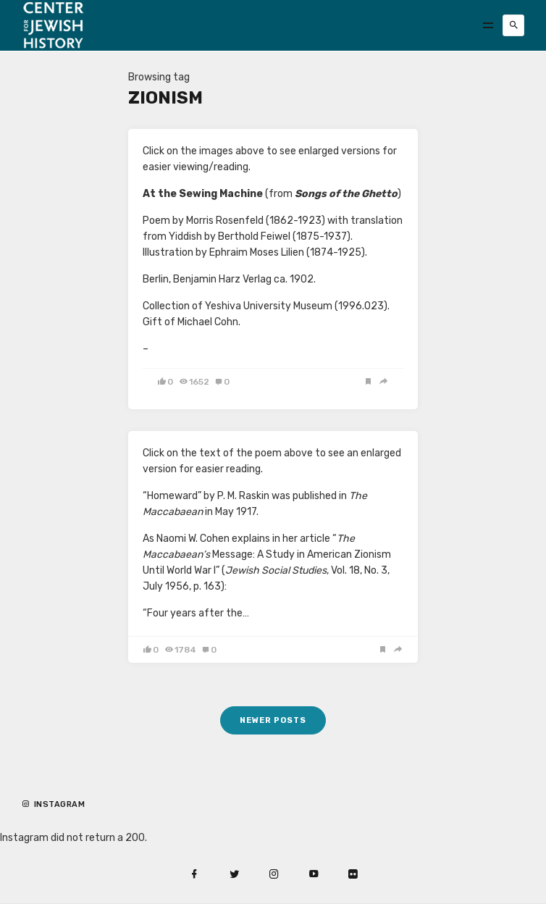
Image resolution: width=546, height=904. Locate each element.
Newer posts (273, 720)
